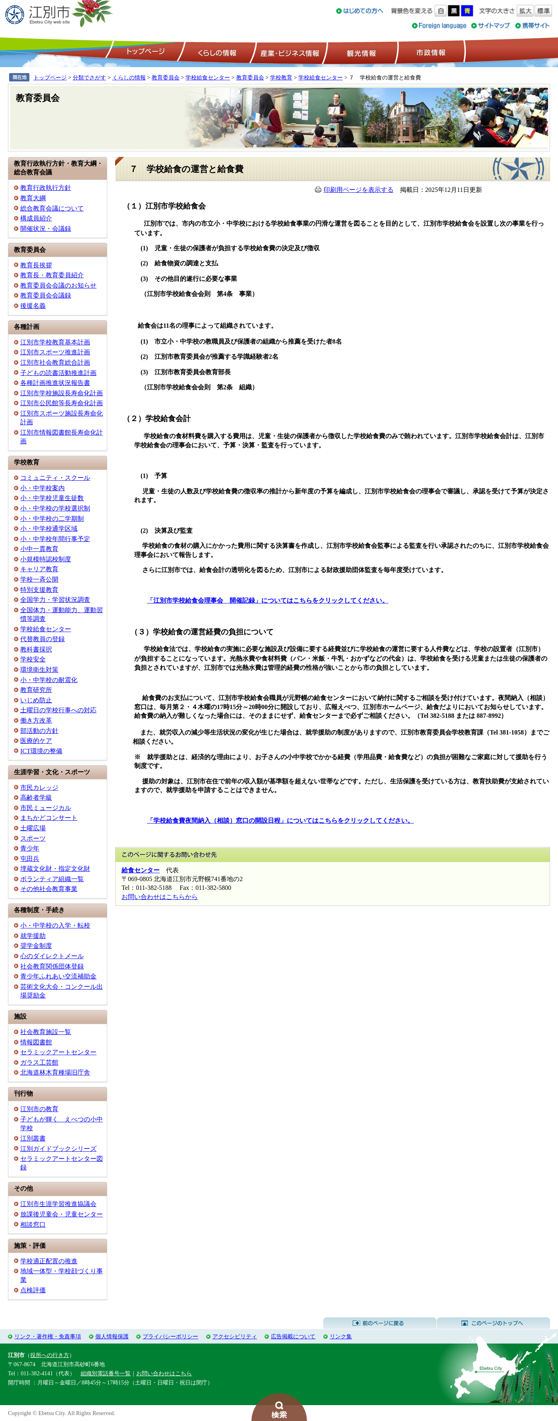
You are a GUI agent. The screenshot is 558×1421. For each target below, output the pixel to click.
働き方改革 (36, 720)
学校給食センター (207, 77)
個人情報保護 (112, 1336)
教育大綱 (33, 198)
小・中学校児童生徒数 (52, 498)
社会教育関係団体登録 (52, 966)
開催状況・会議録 (45, 228)
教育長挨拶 (36, 265)
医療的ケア (36, 740)
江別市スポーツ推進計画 (55, 352)
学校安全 (33, 659)
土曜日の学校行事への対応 (58, 710)
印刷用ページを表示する (359, 189)
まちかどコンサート (48, 817)
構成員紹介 (36, 218)
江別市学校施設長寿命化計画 (61, 393)
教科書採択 (36, 649)
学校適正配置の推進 (48, 1261)
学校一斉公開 (39, 579)
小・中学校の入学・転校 (55, 925)
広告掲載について (293, 1336)
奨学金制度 (36, 945)
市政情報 (430, 52)
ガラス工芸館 (39, 1062)
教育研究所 (36, 689)
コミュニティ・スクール (55, 477)
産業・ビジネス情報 (288, 52)
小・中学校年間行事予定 (55, 539)
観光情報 (360, 52)
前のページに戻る (379, 1323)
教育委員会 (166, 77)
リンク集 (341, 1336)
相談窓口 (33, 1224)
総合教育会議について (52, 208)
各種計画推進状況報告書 (55, 382)
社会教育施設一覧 (45, 1032)
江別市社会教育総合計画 (55, 362)
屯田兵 (29, 858)
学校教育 (281, 77)
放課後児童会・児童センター (61, 1214)
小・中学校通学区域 (48, 528)
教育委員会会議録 (45, 295)
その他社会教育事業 (48, 888)
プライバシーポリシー (170, 1336)
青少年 (29, 848)
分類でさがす (89, 77)
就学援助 (33, 935)
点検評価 (33, 1290)
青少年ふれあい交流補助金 (58, 976)
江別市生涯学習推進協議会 (58, 1204)
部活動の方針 (39, 730)
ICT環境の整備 (41, 751)
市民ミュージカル (45, 807)
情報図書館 (36, 1042)
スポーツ (33, 838)
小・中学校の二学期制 (52, 518)
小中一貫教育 (39, 548)
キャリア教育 (39, 569)
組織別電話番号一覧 (106, 1373)
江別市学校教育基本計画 (55, 342)
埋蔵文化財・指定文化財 (55, 868)
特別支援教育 (39, 589)
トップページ (144, 52)
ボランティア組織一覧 (52, 879)
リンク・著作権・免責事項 (47, 1336)
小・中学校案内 (42, 488)
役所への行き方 (49, 1355)
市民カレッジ (39, 787)
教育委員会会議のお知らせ (58, 285)
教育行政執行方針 (45, 187)
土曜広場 (33, 828)
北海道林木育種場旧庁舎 (55, 1072)
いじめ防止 (36, 700)
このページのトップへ (493, 1323)
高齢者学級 (36, 797)
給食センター (141, 870)
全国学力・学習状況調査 (55, 599)
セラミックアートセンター (58, 1052)
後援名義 (33, 305)
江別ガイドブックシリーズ (58, 1148)
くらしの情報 (216, 52)
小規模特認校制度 (45, 559)
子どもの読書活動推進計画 (58, 372)
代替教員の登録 (42, 639)
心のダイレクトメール (52, 956)
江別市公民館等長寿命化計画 (61, 403)
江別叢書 (33, 1138)
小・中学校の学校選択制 (55, 508)
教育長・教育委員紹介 (52, 275)
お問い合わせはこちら (164, 1373)
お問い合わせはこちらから (160, 896)
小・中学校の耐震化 (48, 680)
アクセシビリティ (234, 1336)
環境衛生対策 (39, 669)
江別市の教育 (39, 1109)
